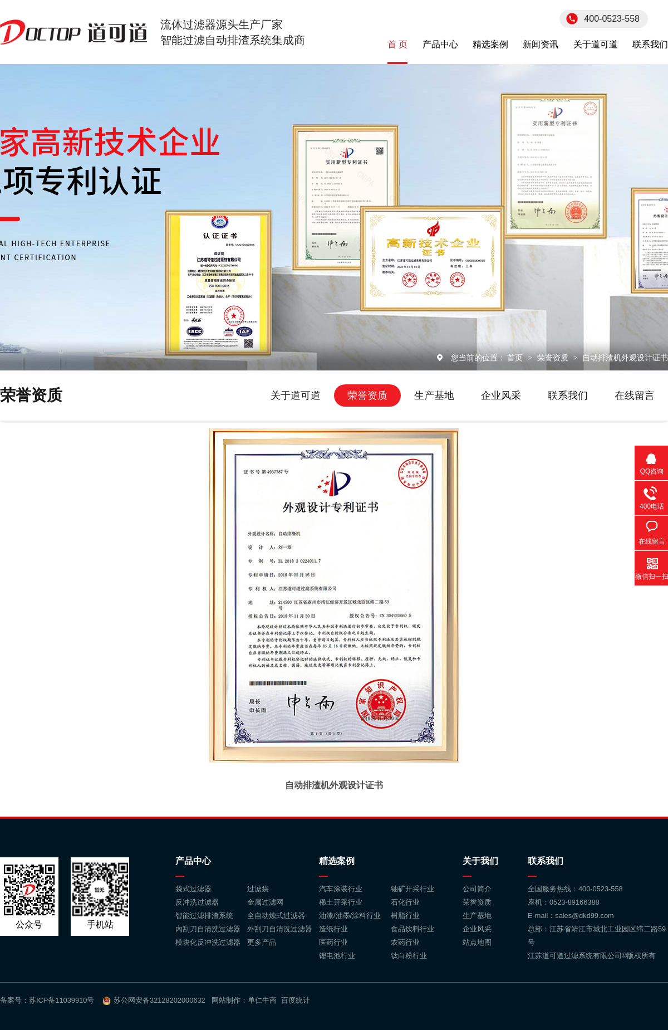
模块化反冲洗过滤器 (207, 942)
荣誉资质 (554, 357)
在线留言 (635, 395)
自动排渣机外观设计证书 (625, 357)
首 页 (397, 44)
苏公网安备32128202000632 (159, 1000)
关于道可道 (595, 44)
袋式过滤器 (193, 889)
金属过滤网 (265, 902)
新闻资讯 (540, 44)
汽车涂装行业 (340, 889)
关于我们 (480, 861)
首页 (516, 357)
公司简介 (477, 889)
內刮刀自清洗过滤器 (207, 929)
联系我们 (650, 44)
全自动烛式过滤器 (276, 915)
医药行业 (333, 942)
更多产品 (261, 942)
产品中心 (440, 44)
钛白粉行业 (409, 955)
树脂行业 (405, 915)
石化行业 (405, 902)
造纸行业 (333, 929)
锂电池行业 (337, 955)
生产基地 (434, 395)
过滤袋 (258, 889)
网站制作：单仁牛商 (244, 1000)
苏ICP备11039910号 (61, 1000)
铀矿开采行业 (412, 889)
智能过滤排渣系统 (204, 915)
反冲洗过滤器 (197, 902)
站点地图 (477, 942)
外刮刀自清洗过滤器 (279, 929)
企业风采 (501, 395)
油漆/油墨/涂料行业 (350, 915)
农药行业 (405, 942)
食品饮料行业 (412, 929)
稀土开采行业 (340, 902)
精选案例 (490, 44)
